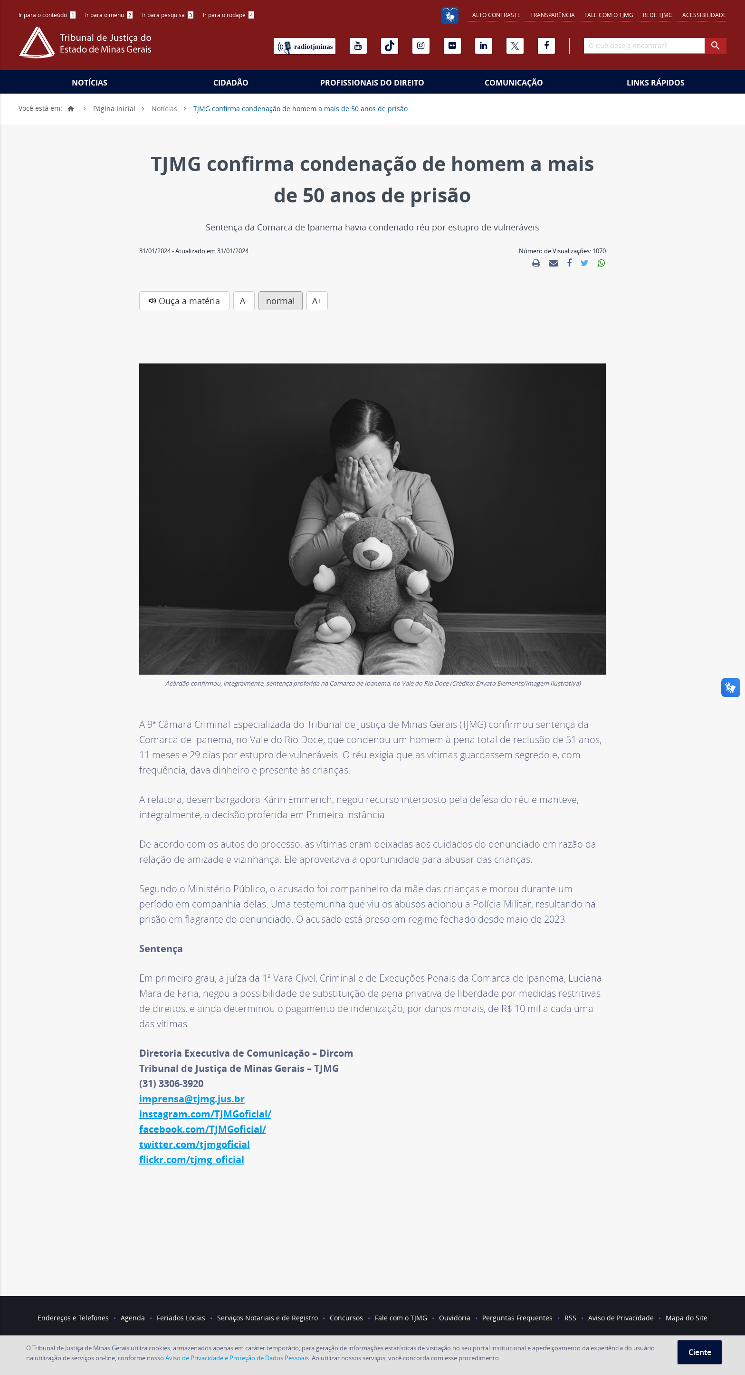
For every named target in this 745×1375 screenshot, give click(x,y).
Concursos (346, 1317)
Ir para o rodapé (228, 15)
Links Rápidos (656, 82)
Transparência (552, 15)
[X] (515, 46)
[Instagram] (421, 46)
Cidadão (230, 82)
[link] (536, 263)
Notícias (89, 82)
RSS (570, 1317)
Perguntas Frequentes (517, 1317)
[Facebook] (546, 46)
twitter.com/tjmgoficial (194, 1144)
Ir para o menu (109, 15)
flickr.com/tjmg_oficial (191, 1159)
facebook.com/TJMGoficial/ (202, 1129)
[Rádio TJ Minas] (304, 46)
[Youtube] (358, 46)
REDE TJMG (658, 15)
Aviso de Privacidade (621, 1317)
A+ (317, 300)
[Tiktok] (389, 46)
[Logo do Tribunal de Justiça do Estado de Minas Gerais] (87, 47)
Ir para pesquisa (167, 15)
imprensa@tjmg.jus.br (192, 1098)
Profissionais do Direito (372, 82)
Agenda (133, 1317)
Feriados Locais (181, 1317)
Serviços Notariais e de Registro (267, 1317)
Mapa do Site (686, 1317)
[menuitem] (47, 14)
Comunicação (514, 82)
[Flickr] (452, 46)
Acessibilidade (704, 15)
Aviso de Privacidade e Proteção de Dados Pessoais (237, 1358)
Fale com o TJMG (608, 15)
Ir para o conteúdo (47, 15)
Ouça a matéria (189, 300)
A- (244, 300)
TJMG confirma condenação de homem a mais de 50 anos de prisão (300, 108)
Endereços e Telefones (73, 1317)
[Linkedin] (483, 46)
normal (280, 300)
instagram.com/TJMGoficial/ (205, 1114)
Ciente (699, 1352)
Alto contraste (496, 15)
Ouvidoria (454, 1317)
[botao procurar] (715, 46)
